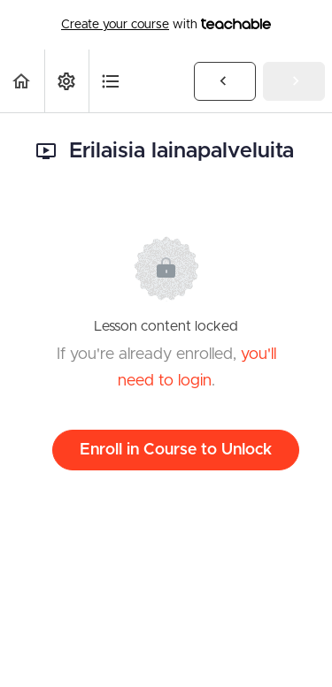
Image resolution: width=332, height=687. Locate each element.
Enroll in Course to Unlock (176, 450)
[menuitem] (66, 81)
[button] (22, 81)
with (166, 25)
